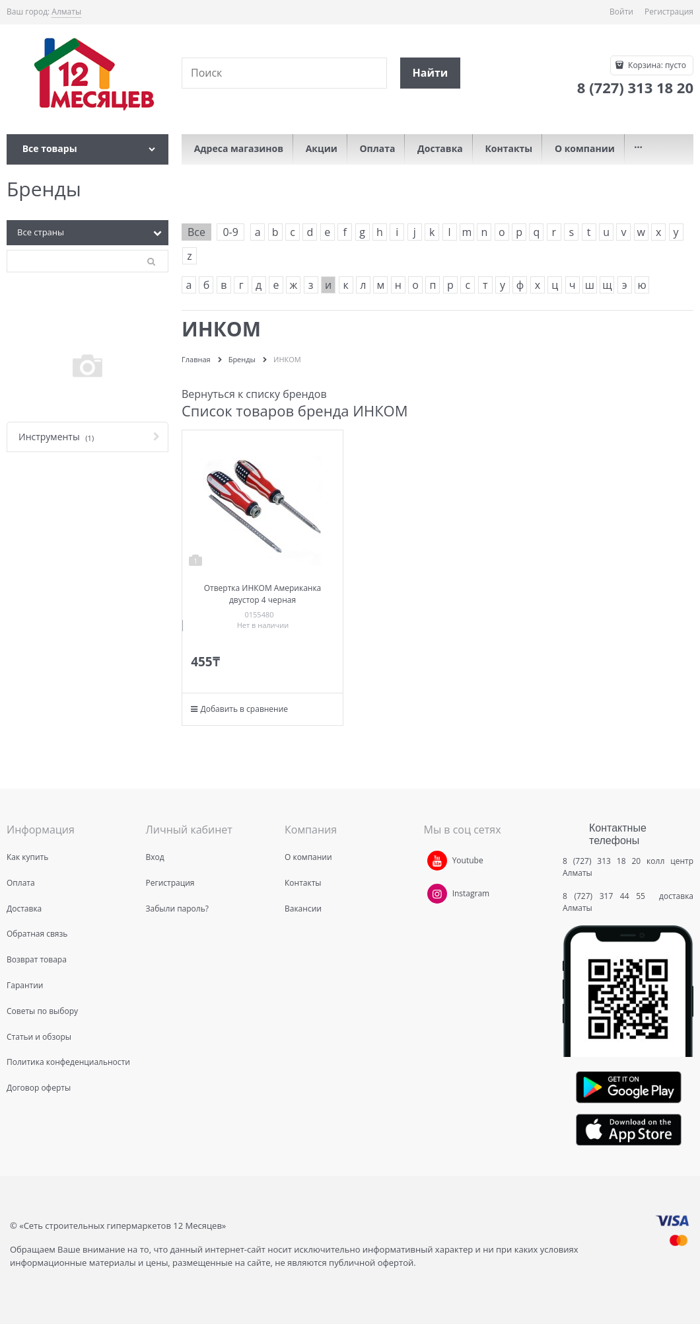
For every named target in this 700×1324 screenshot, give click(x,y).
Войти (621, 11)
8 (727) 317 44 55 (607, 896)
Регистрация (669, 11)
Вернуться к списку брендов (254, 394)
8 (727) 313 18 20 (602, 861)
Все (196, 232)
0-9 (230, 232)
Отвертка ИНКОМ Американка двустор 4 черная (263, 593)
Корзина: (656, 65)
